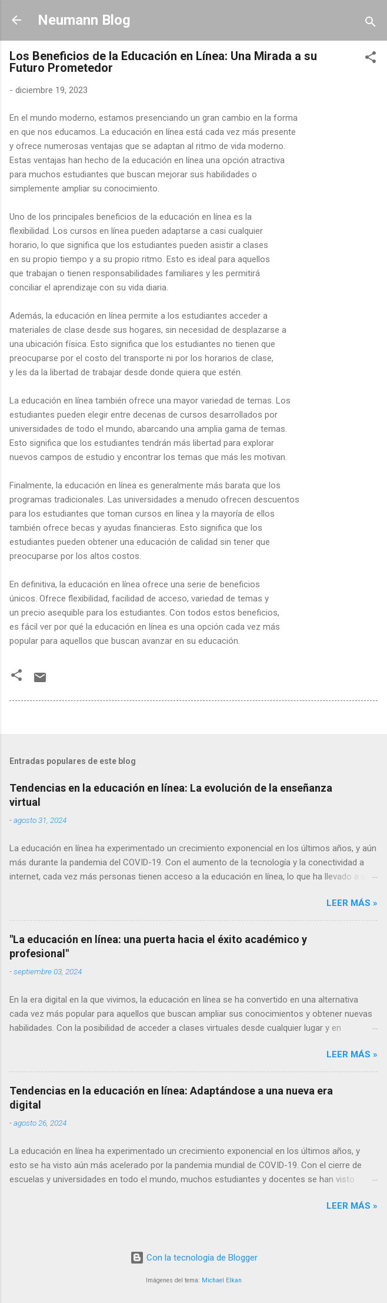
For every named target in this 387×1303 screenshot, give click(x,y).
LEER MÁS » (352, 903)
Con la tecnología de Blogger (194, 1257)
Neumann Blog (84, 20)
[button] (370, 59)
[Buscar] (370, 24)
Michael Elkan (222, 1280)
